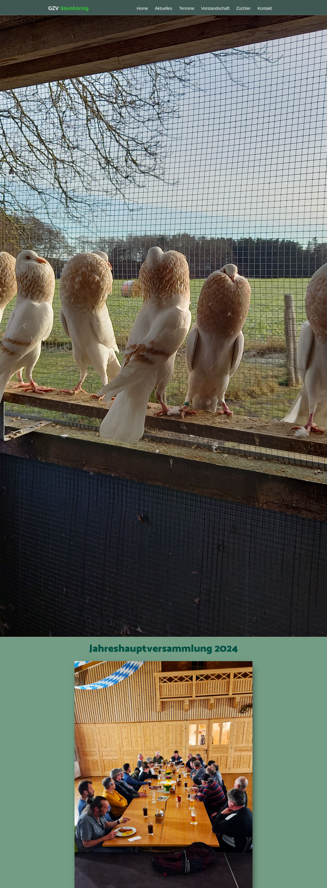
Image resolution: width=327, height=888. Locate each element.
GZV (68, 8)
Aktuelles (163, 8)
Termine (186, 8)
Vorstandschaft (215, 8)
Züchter (243, 8)
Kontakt (265, 8)
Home (142, 8)
